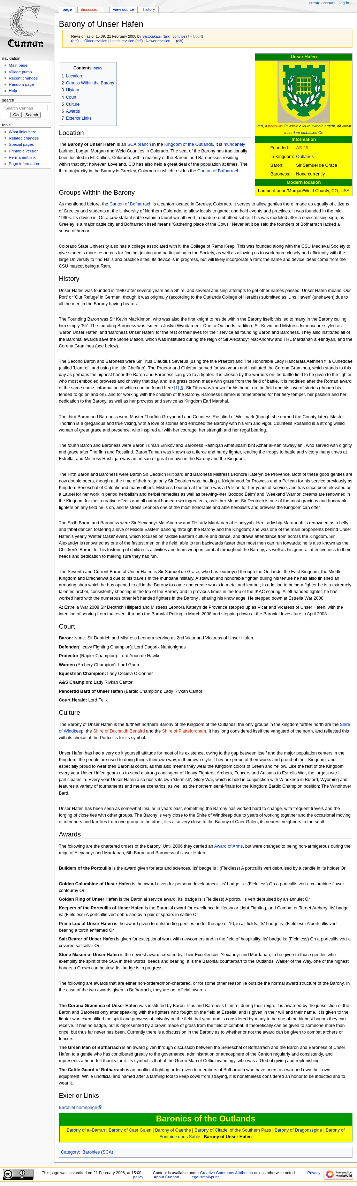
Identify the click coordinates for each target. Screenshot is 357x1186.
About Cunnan (166, 1177)
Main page (18, 65)
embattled (309, 132)
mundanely (234, 144)
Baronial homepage (78, 1107)
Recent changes (23, 78)
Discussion (90, 9)
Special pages (21, 144)
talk (167, 36)
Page (67, 9)
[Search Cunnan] (25, 108)
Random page (21, 84)
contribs (179, 36)
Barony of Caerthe (173, 1130)
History (149, 9)
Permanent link (22, 157)
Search (8, 100)
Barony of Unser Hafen (228, 1136)
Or (286, 126)
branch (144, 144)
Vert (259, 126)
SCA (131, 144)
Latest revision (122, 41)
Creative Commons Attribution (226, 1173)
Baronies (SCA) (97, 1152)
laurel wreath (313, 126)
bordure (293, 132)
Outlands (305, 156)
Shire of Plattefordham (184, 731)
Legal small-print (204, 1177)
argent (330, 126)
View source (123, 9)
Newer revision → (160, 41)
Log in (344, 3)
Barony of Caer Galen (130, 1130)
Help (13, 91)
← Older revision (93, 41)
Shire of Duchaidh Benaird (119, 731)
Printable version (23, 151)
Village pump (20, 72)
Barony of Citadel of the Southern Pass (233, 1130)
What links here (22, 132)
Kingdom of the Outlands (188, 144)
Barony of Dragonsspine (298, 1130)
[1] (176, 387)
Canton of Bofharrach (218, 170)
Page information (24, 164)
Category (70, 1152)
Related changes (24, 138)
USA (345, 190)
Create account (322, 3)
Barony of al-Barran (86, 1130)
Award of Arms (228, 846)
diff (75, 41)
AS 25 (302, 147)
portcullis (275, 126)
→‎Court (195, 36)
